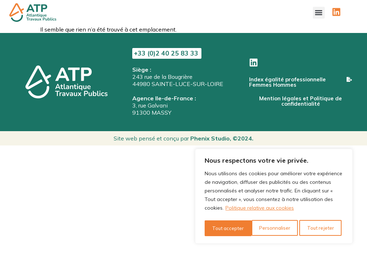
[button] (319, 11)
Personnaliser (227, 228)
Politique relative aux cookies (259, 210)
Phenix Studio (210, 138)
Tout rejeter (273, 228)
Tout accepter (320, 228)
